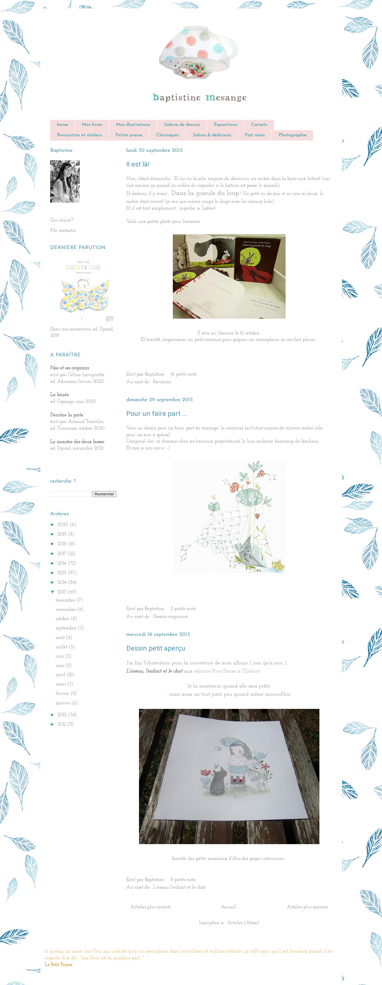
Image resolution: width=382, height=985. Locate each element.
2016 (63, 563)
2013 (63, 592)
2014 (63, 582)
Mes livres (92, 125)
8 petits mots (183, 879)
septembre (67, 628)
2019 (63, 534)
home (62, 125)
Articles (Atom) (243, 922)
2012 (63, 715)
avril (61, 675)
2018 (63, 544)
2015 (63, 573)
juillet (62, 647)
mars (61, 684)
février (63, 693)
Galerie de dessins (182, 125)
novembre (66, 609)
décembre (66, 600)
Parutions (162, 382)
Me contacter (63, 230)
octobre (63, 618)
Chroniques (167, 135)
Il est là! (137, 164)
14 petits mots (183, 374)
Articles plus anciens (307, 907)
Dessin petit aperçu (155, 648)
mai (60, 665)
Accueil (228, 907)
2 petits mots (183, 608)
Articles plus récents (150, 907)
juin (60, 656)
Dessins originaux (170, 616)
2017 (63, 553)
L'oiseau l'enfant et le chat (179, 887)
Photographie (292, 135)
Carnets (259, 125)
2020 (64, 524)
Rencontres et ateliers (79, 135)
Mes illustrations (133, 125)
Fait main (255, 135)
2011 (62, 724)
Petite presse (129, 135)
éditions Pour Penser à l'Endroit (227, 671)
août (61, 637)
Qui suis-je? (61, 220)
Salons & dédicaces (212, 135)
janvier (63, 703)
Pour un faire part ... (156, 414)
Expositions (225, 125)
